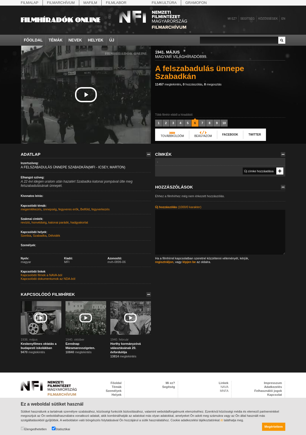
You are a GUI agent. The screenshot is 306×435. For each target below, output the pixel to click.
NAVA (224, 387)
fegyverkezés (101, 209)
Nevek (75, 40)
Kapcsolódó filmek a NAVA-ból (41, 275)
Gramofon (196, 3)
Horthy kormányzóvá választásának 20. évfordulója (125, 348)
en (283, 18)
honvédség (39, 222)
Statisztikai (61, 429)
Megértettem (274, 426)
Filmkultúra (164, 3)
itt (222, 420)
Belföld (85, 209)
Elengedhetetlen (34, 429)
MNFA (224, 390)
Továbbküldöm (172, 136)
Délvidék (54, 235)
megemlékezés (31, 209)
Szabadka (39, 235)
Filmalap (29, 3)
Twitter (254, 134)
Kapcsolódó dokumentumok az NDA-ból (48, 278)
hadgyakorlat (79, 222)
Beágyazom (203, 136)
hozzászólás (192, 84)
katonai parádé (58, 222)
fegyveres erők (69, 209)
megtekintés (168, 84)
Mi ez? (232, 18)
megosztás (212, 84)
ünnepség (50, 209)
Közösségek (268, 18)
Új (111, 40)
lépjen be (189, 262)
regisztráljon (164, 262)
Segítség (247, 18)
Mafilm (90, 3)
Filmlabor (116, 3)
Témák (56, 40)
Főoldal (33, 40)
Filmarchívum (61, 3)
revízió (25, 222)
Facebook (230, 134)
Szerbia (26, 235)
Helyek (96, 40)
